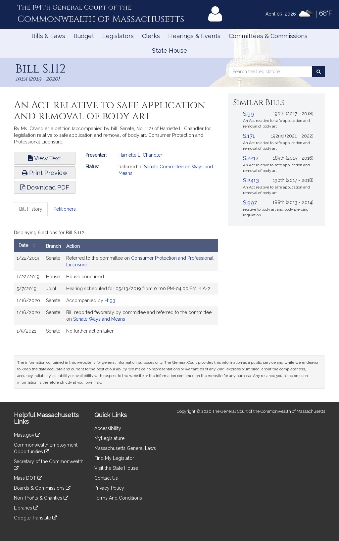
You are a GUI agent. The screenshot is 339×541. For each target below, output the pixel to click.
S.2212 (251, 158)
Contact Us (106, 478)
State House (169, 50)
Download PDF (44, 187)
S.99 (248, 114)
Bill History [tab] (30, 209)
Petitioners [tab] (65, 209)
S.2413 (251, 180)
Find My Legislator (114, 458)
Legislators (118, 35)
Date (29, 245)
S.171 (249, 136)
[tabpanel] (116, 284)
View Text (44, 158)
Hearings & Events (194, 35)
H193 (110, 300)
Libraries (26, 508)
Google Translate (35, 517)
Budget (83, 35)
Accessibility (107, 428)
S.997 (250, 202)
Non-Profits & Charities (41, 498)
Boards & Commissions (42, 488)
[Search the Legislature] (318, 71)
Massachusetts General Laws (125, 448)
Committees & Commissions (268, 35)
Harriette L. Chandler (140, 155)
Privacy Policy (109, 488)
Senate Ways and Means (99, 319)
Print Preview (45, 172)
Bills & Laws (48, 35)
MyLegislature (109, 438)
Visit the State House (116, 468)
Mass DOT (28, 478)
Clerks (151, 35)
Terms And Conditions (118, 498)
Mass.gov (27, 435)
